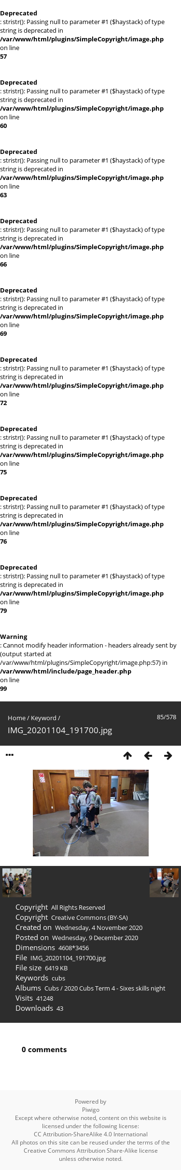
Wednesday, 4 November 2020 (98, 927)
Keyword (43, 717)
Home (17, 717)
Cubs (51, 988)
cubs (58, 978)
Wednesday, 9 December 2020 (95, 937)
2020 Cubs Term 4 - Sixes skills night (115, 988)
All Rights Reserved (78, 907)
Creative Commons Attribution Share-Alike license (91, 1150)
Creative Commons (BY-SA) (89, 917)
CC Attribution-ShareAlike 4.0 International (91, 1134)
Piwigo (90, 1110)
